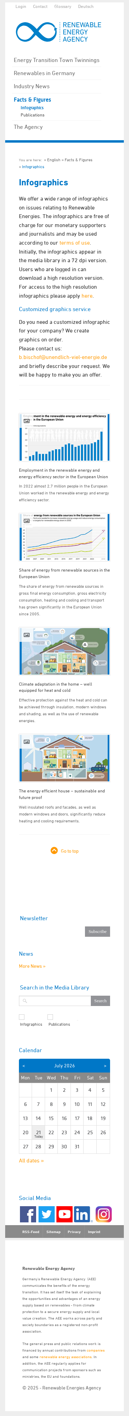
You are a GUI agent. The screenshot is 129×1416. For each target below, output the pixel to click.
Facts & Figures (32, 99)
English (54, 159)
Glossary (62, 6)
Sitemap (53, 1231)
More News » (32, 966)
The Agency (28, 126)
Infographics (32, 107)
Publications (32, 114)
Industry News (32, 86)
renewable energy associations (66, 1356)
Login (20, 6)
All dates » (31, 1160)
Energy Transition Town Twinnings (56, 60)
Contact (40, 6)
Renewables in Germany (44, 73)
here (87, 296)
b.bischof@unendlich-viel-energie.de (63, 357)
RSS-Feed (30, 1231)
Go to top (70, 851)
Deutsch (86, 6)
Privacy (74, 1231)
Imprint (94, 1231)
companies (96, 1350)
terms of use (75, 242)
